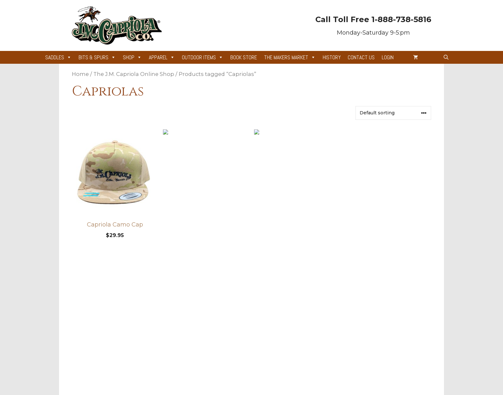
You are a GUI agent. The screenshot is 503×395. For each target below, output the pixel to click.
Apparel (162, 57)
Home (80, 74)
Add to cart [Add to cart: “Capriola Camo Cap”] (115, 252)
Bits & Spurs (97, 57)
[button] (446, 57)
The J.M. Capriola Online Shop (133, 74)
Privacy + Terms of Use (321, 297)
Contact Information (318, 324)
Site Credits (234, 324)
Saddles (58, 57)
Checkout (157, 338)
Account (155, 311)
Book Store (243, 57)
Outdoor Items (202, 57)
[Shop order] (393, 113)
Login (388, 57)
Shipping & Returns (317, 311)
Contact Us (361, 57)
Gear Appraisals (239, 297)
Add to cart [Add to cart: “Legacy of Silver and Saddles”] (206, 252)
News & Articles (164, 297)
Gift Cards (233, 311)
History (332, 57)
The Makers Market (290, 57)
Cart (151, 324)
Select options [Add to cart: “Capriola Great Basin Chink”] (297, 252)
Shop (132, 57)
